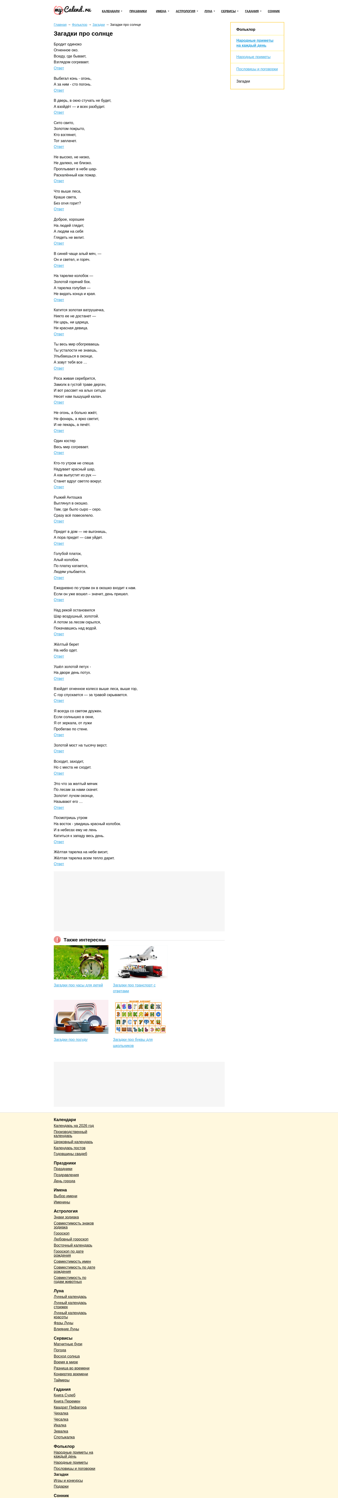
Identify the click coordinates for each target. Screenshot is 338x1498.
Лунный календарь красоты (70, 1315)
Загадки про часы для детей (78, 985)
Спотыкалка (64, 1437)
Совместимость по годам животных (70, 1280)
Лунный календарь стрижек (70, 1305)
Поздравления (66, 1175)
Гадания (252, 11)
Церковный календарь (73, 1142)
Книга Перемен (67, 1401)
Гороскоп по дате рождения (69, 1253)
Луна (208, 11)
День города (64, 1181)
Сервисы (228, 11)
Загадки (243, 81)
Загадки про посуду (71, 1040)
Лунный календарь (70, 1297)
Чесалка (61, 1419)
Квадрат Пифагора (70, 1407)
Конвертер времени (71, 1374)
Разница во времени (71, 1368)
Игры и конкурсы (68, 1481)
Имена (161, 11)
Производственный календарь (70, 1134)
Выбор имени (65, 1196)
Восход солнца (67, 1356)
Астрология (185, 11)
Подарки (61, 1486)
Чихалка (61, 1413)
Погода (60, 1350)
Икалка (60, 1425)
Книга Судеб (64, 1395)
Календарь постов (69, 1148)
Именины (62, 1202)
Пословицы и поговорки (257, 69)
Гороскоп (61, 1233)
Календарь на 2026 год (74, 1126)
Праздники (138, 11)
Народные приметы (253, 57)
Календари (110, 11)
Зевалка (61, 1431)
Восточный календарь (73, 1245)
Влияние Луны (66, 1329)
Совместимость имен (72, 1261)
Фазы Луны (63, 1323)
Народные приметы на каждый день (73, 1454)
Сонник (274, 11)
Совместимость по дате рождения (74, 1269)
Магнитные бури (68, 1344)
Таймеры (61, 1380)
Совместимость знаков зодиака (74, 1225)
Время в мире (66, 1362)
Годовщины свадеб (70, 1154)
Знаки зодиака (66, 1217)
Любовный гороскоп (71, 1239)
